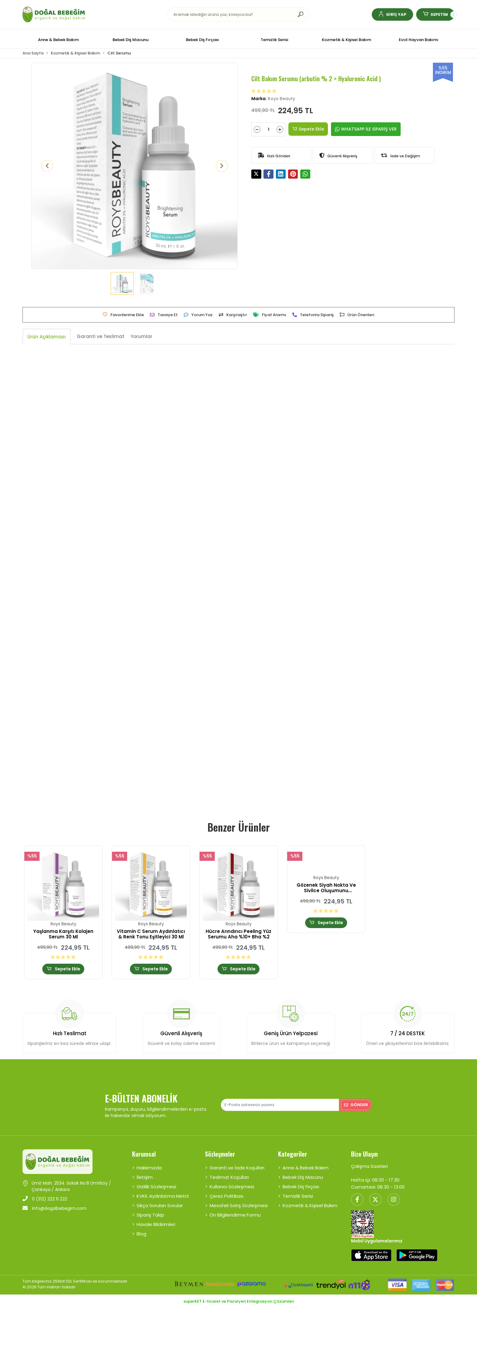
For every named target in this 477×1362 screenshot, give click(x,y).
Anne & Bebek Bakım (306, 1168)
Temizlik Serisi (298, 1196)
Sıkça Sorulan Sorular (160, 1205)
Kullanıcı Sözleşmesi (232, 1186)
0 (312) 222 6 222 (45, 1199)
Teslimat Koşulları (229, 1177)
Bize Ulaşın (364, 1153)
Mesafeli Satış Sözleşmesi (239, 1205)
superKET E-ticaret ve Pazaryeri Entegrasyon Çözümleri (238, 1301)
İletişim (145, 1177)
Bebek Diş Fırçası (301, 1186)
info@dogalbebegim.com (54, 1208)
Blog (141, 1234)
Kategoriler (292, 1153)
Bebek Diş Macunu (303, 1177)
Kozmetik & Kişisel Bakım (310, 1205)
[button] (392, 14)
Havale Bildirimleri (156, 1224)
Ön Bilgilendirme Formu (235, 1215)
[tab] (47, 337)
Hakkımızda (149, 1168)
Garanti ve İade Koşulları (237, 1168)
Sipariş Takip (150, 1215)
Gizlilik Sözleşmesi (156, 1186)
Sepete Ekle (308, 129)
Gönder (356, 1105)
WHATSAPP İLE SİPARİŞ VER (366, 129)
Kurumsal (144, 1153)
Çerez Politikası (226, 1196)
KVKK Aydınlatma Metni (163, 1196)
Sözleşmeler (220, 1153)
